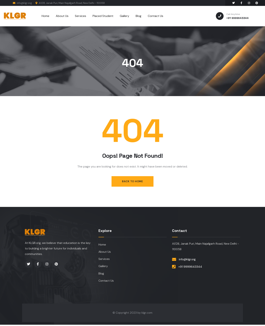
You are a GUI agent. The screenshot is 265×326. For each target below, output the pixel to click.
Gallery (103, 267)
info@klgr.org (22, 3)
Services (104, 259)
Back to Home (132, 181)
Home (102, 245)
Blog (101, 274)
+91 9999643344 (190, 267)
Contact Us (106, 281)
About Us (104, 252)
